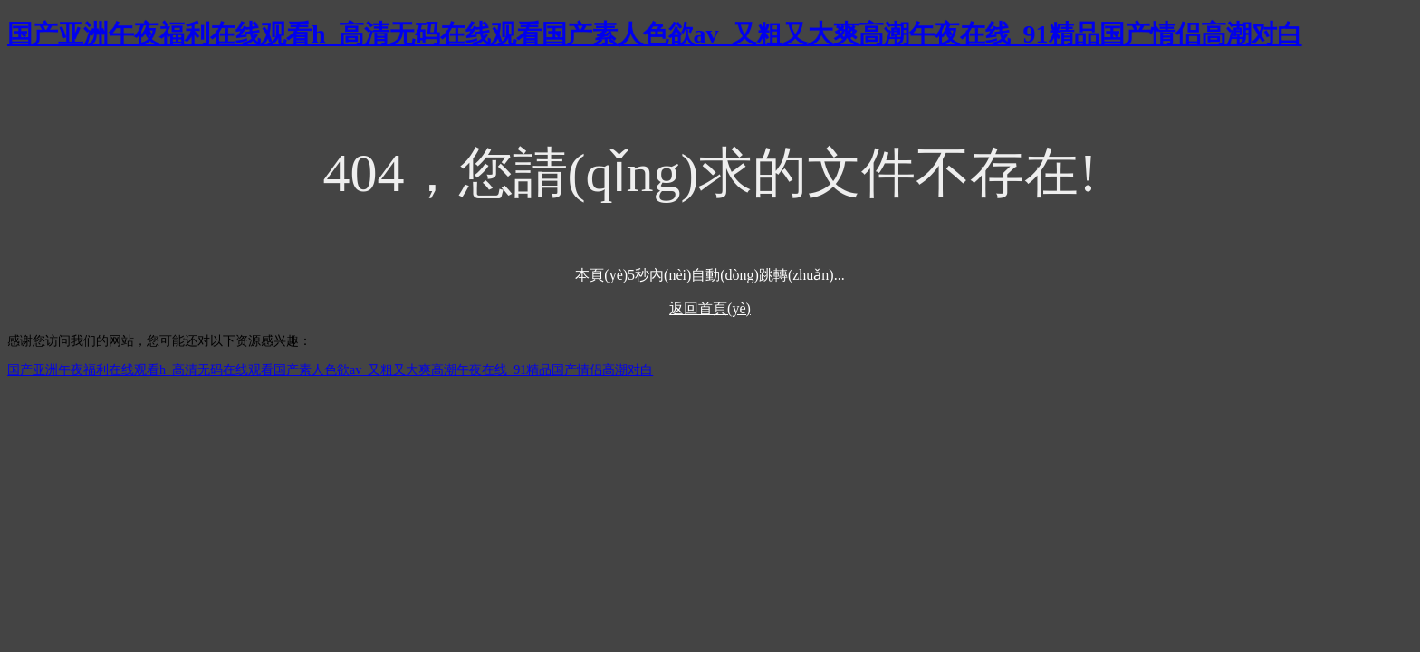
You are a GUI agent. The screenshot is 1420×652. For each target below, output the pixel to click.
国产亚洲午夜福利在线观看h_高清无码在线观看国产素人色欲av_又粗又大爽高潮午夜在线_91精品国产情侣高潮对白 (654, 34)
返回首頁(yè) (710, 308)
